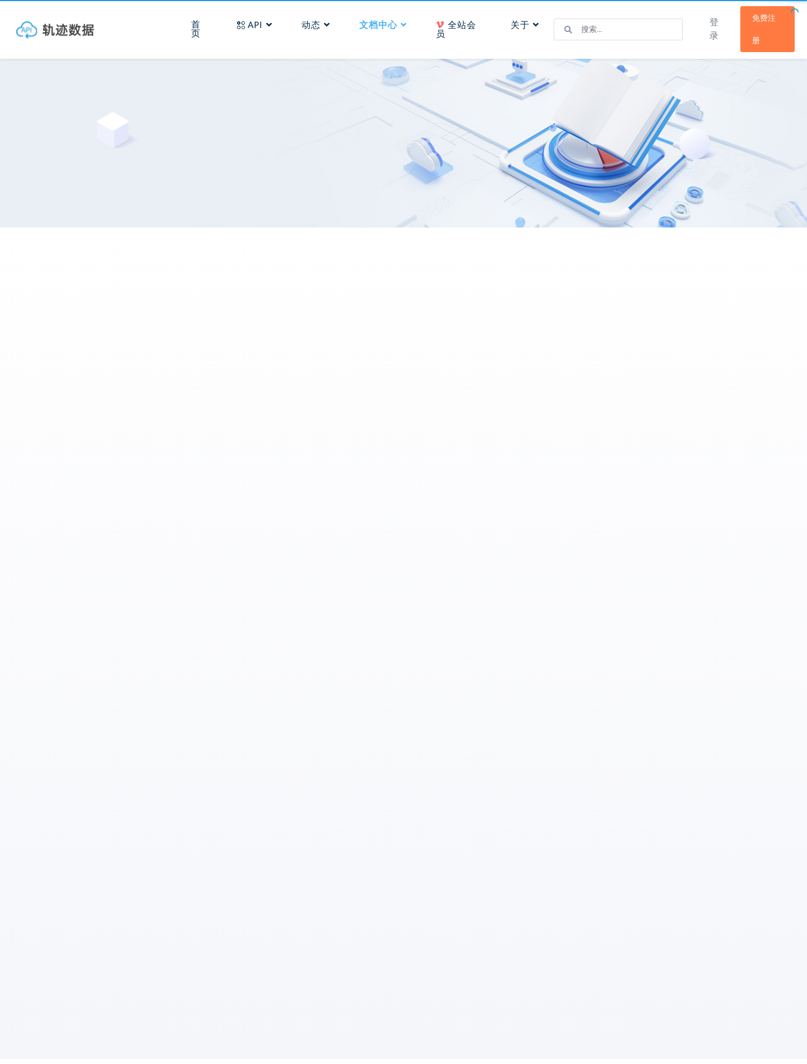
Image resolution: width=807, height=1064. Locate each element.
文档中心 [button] (386, 21)
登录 (705, 25)
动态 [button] (319, 21)
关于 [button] (521, 21)
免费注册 (755, 26)
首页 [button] (203, 25)
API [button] (258, 21)
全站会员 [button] (454, 26)
